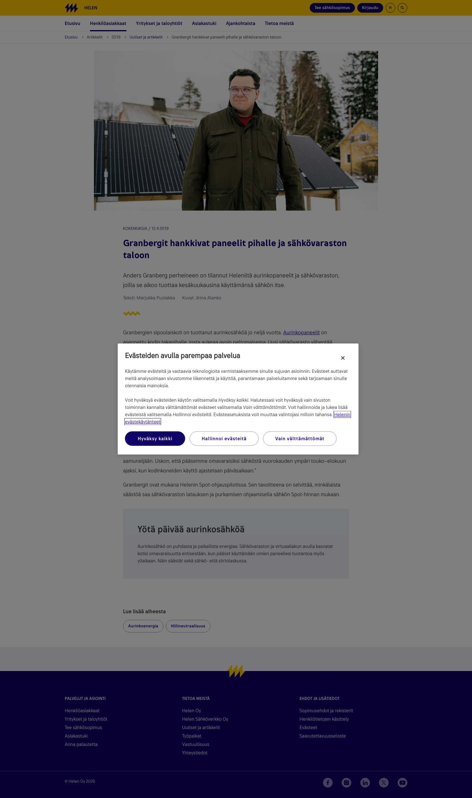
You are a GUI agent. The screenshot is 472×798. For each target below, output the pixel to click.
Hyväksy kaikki (155, 438)
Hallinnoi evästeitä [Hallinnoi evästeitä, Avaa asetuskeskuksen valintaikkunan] (224, 438)
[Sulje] (342, 358)
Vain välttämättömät (299, 438)
